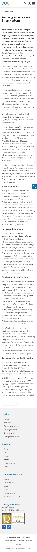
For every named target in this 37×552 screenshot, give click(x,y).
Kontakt (6, 419)
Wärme (6, 460)
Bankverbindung (9, 493)
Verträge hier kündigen (11, 437)
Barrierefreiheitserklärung (13, 537)
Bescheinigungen (26, 537)
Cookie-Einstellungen (10, 540)
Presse (6, 490)
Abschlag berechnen (10, 430)
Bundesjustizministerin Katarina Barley (16, 236)
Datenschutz (21, 540)
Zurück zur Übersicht (9, 404)
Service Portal (8, 423)
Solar (5, 467)
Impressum (18, 544)
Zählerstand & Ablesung (12, 426)
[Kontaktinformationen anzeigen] (34, 186)
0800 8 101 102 (8, 507)
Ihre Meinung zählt (10, 433)
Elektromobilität (9, 463)
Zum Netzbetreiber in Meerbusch (15, 497)
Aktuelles (7, 479)
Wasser (6, 456)
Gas (5, 453)
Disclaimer (29, 540)
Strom (6, 449)
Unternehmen (8, 483)
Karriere (6, 486)
